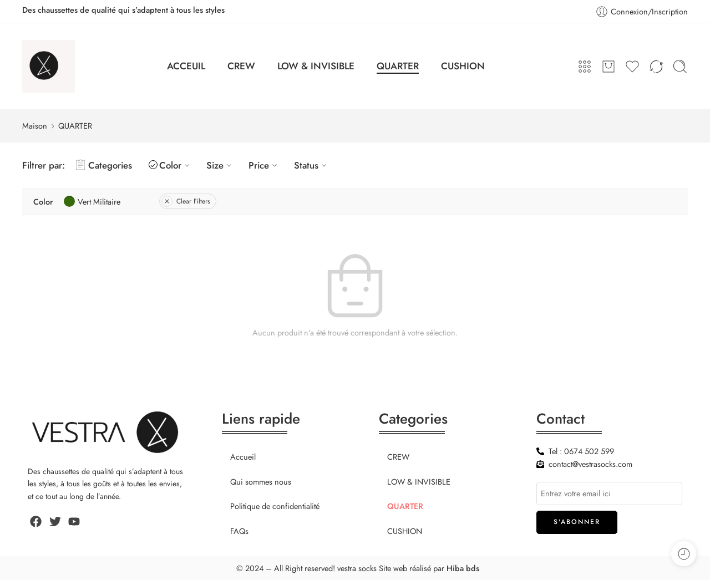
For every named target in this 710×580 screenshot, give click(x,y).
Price (264, 165)
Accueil (243, 456)
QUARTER (398, 66)
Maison (34, 125)
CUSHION (463, 66)
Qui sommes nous (260, 481)
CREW (241, 66)
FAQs (239, 531)
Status (311, 165)
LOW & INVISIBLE (315, 66)
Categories (104, 165)
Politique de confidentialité (275, 506)
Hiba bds (463, 568)
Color (175, 165)
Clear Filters (185, 201)
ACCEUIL (186, 66)
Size (220, 165)
